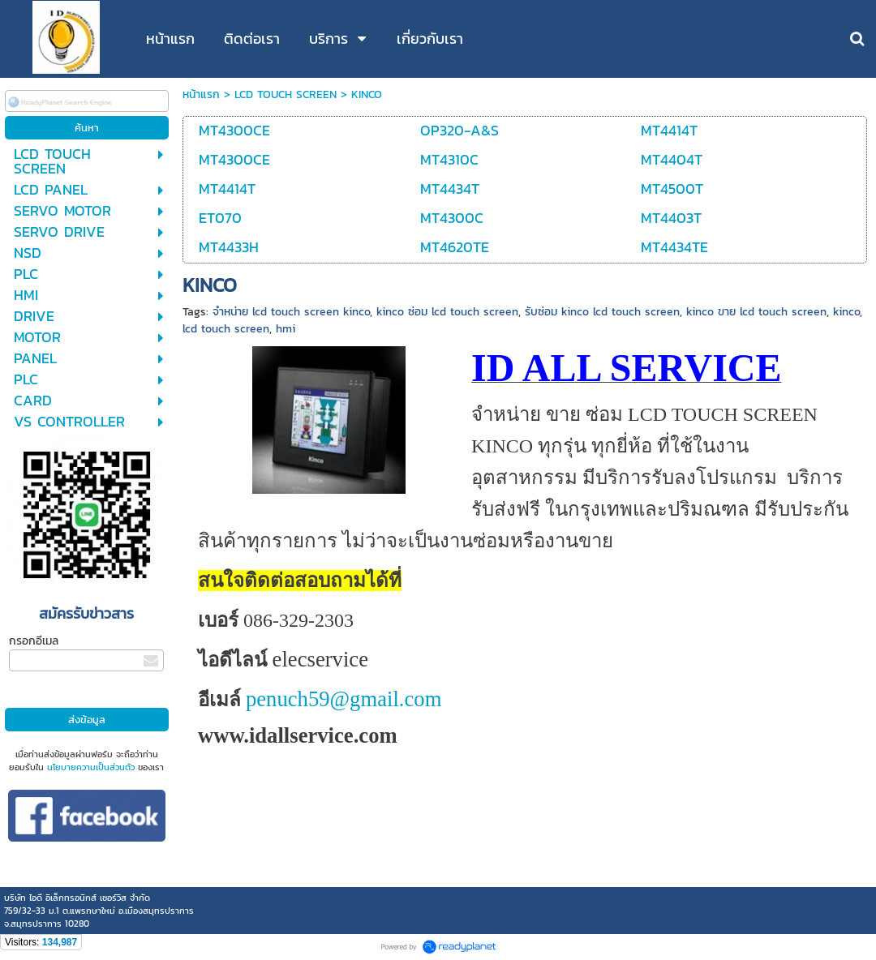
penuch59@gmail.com (343, 699)
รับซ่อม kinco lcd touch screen (602, 311)
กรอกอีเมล (33, 640)
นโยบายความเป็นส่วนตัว (91, 767)
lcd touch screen (225, 328)
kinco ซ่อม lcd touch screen (447, 311)
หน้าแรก (201, 94)
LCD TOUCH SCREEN (285, 94)
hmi (285, 328)
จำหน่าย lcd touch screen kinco (291, 311)
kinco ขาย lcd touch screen (756, 311)
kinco (846, 311)
